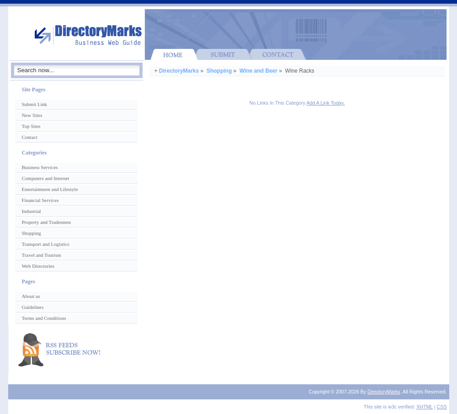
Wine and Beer (258, 71)
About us (31, 296)
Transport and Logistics (45, 244)
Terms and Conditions (44, 318)
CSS (442, 406)
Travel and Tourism (41, 255)
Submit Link (34, 104)
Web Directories (38, 266)
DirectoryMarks (179, 71)
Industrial (31, 211)
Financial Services (40, 200)
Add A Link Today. (326, 103)
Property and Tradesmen (46, 222)
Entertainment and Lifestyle (50, 189)
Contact (29, 137)
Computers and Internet (45, 178)
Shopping (219, 71)
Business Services (40, 167)
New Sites (32, 115)
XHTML (424, 406)
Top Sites (31, 126)
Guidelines (33, 307)
